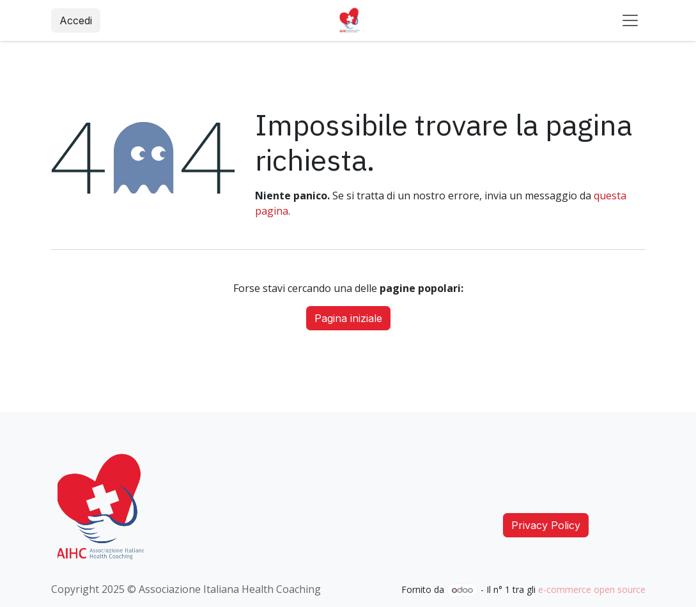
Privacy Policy (545, 525)
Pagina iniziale (348, 318)
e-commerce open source (592, 589)
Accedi (75, 20)
